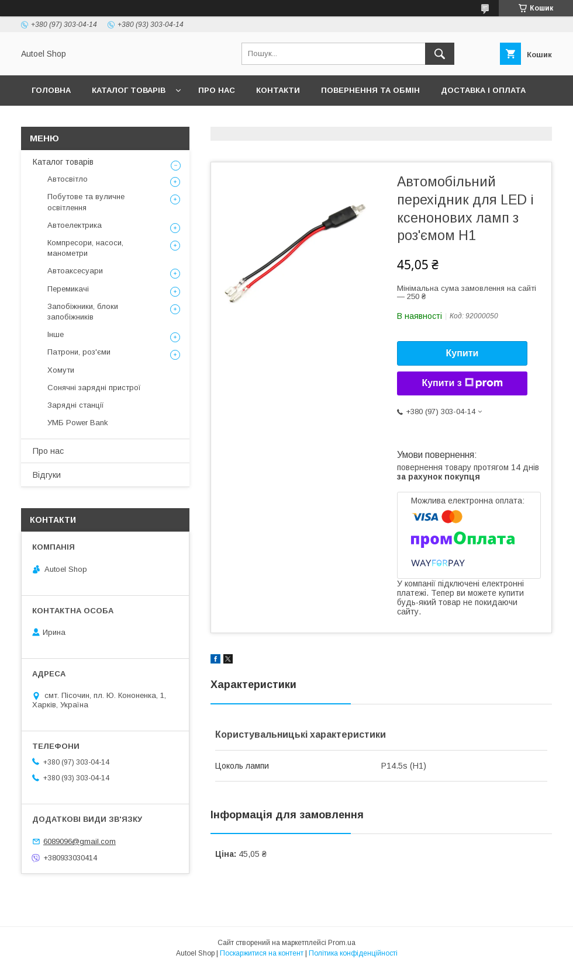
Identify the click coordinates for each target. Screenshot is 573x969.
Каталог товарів (128, 90)
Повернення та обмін (370, 90)
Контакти (278, 90)
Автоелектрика (74, 225)
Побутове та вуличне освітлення (86, 201)
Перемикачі (68, 288)
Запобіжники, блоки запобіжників (82, 311)
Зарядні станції (75, 405)
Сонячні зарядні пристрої (94, 387)
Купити (462, 353)
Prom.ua (341, 943)
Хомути (60, 370)
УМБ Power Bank (77, 422)
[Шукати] (439, 54)
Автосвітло (67, 179)
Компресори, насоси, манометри (85, 248)
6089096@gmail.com (79, 841)
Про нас (216, 90)
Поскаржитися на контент (261, 953)
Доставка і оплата (483, 90)
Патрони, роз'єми (79, 352)
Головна (51, 90)
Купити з (462, 383)
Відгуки (47, 475)
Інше (55, 334)
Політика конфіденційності (353, 953)
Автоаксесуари (75, 270)
